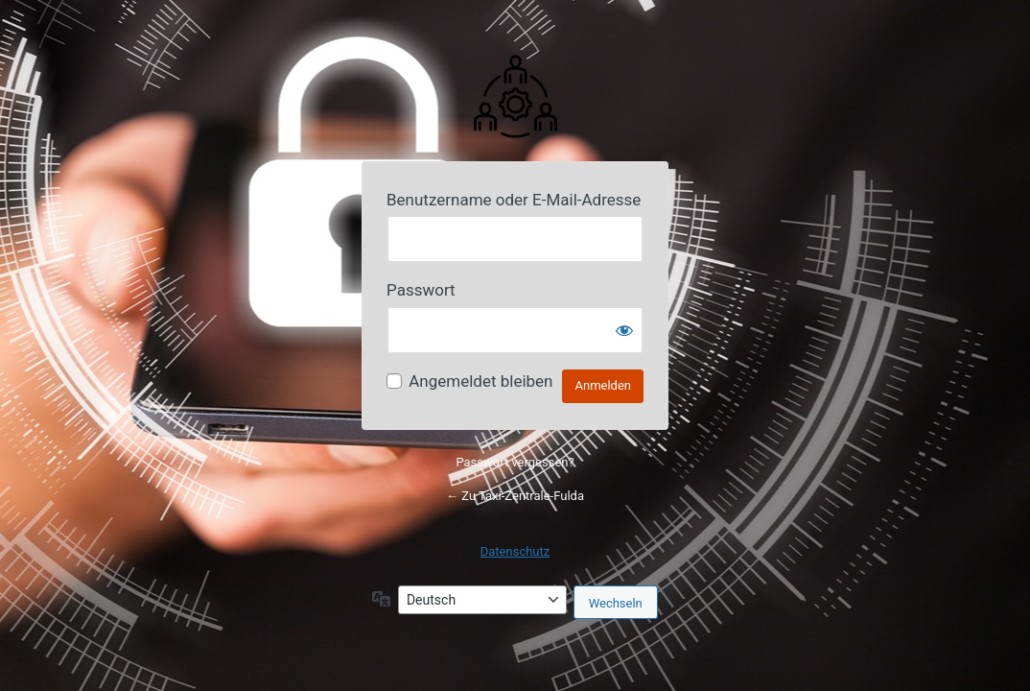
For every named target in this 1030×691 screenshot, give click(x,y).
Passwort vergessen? (515, 462)
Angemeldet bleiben (480, 381)
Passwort (421, 289)
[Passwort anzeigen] (624, 330)
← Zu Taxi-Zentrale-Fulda (515, 495)
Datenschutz (515, 551)
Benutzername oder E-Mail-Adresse (513, 199)
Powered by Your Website (515, 95)
